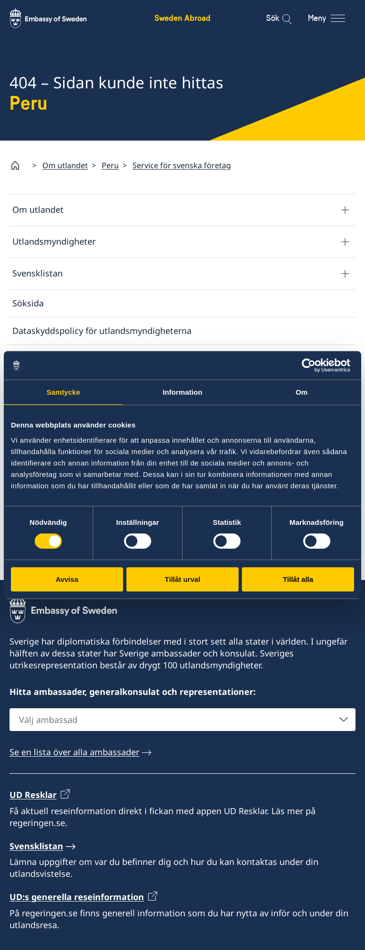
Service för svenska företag (182, 165)
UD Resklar (33, 794)
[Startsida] (19, 165)
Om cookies (36, 358)
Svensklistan (37, 273)
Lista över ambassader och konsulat (101, 480)
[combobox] (182, 719)
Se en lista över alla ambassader (74, 752)
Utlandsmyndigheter (54, 241)
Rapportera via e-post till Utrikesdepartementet (106, 558)
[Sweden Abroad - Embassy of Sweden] (57, 18)
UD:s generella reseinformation (77, 897)
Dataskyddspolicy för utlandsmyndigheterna (102, 330)
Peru (110, 165)
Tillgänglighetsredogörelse (66, 385)
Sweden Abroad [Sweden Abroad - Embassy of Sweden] (182, 17)
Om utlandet (65, 165)
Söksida (28, 303)
